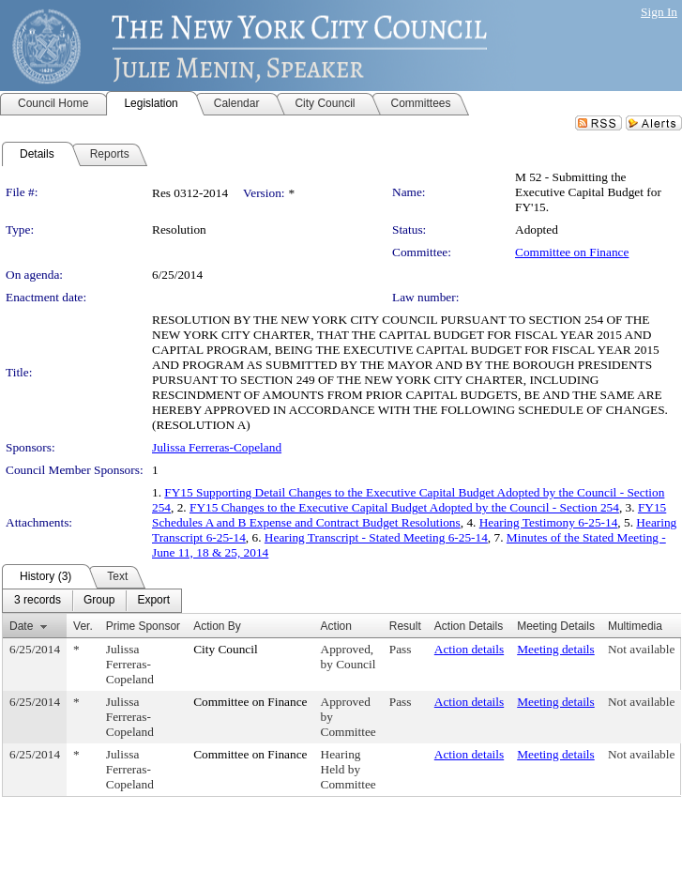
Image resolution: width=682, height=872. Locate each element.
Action (336, 626)
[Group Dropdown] (99, 600)
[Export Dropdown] (153, 600)
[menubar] (92, 601)
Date (21, 626)
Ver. (83, 626)
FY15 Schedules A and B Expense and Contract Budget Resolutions (409, 514)
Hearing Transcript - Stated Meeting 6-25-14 (376, 537)
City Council (225, 649)
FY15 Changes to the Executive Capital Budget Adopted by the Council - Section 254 (404, 507)
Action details (469, 649)
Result (405, 626)
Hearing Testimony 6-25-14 (548, 522)
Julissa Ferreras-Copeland (216, 447)
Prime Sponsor (143, 626)
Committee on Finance (572, 252)
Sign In (659, 12)
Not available (641, 649)
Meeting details (556, 649)
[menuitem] (37, 600)
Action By (217, 626)
